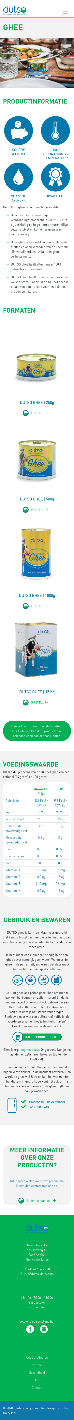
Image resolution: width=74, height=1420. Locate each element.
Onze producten (37, 1357)
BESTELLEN (40, 413)
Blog (37, 1380)
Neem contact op (41, 1201)
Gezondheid (37, 1372)
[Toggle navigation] (65, 12)
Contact (37, 1388)
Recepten (37, 1365)
